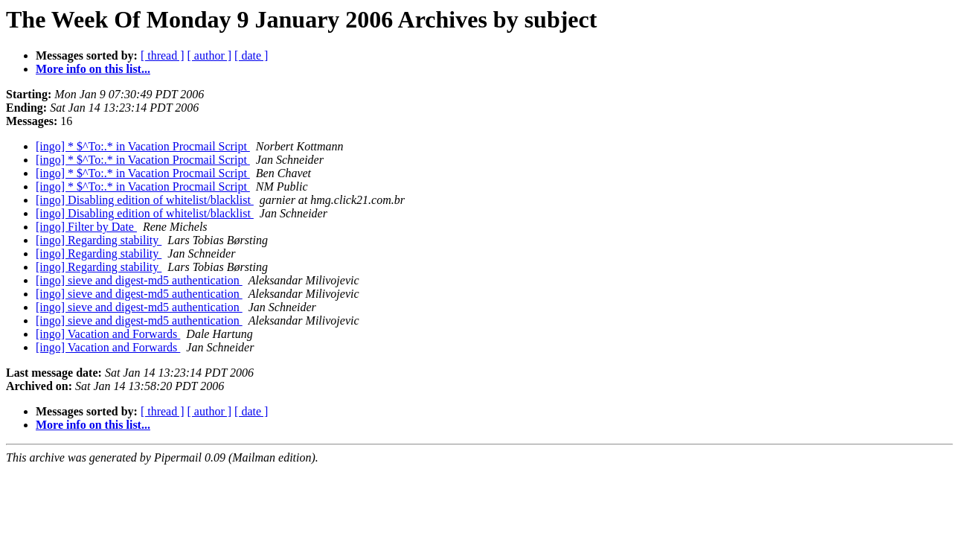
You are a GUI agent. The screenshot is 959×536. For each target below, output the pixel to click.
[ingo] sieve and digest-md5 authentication (139, 280)
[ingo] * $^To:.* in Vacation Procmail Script (143, 146)
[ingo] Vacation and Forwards (108, 334)
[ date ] (251, 55)
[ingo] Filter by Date (86, 226)
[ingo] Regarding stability (98, 240)
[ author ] (209, 55)
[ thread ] (163, 55)
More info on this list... (93, 69)
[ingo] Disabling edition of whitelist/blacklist (145, 200)
